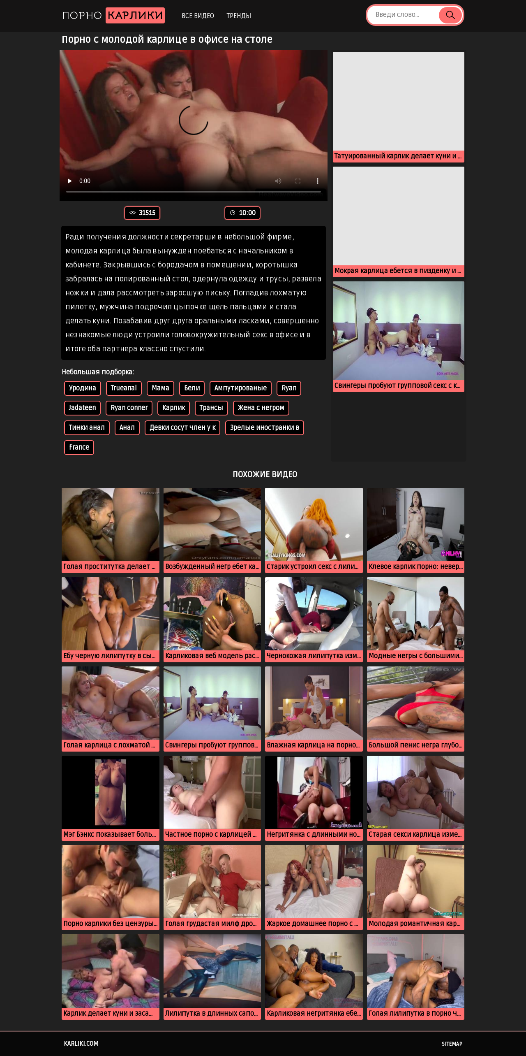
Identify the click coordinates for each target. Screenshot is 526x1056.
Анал (127, 428)
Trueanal (124, 388)
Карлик (173, 408)
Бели (192, 388)
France (79, 447)
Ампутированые (241, 388)
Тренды (239, 16)
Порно (113, 15)
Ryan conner (129, 408)
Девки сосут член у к (182, 428)
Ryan (288, 388)
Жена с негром (261, 408)
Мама (160, 388)
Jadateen (82, 408)
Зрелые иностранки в (264, 428)
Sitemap (452, 1044)
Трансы (211, 408)
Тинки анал (87, 428)
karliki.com (81, 1043)
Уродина (82, 388)
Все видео (198, 16)
